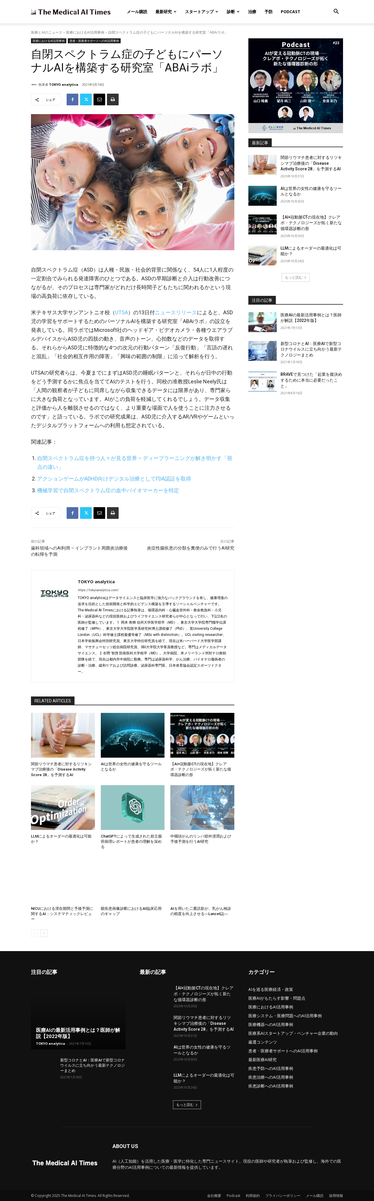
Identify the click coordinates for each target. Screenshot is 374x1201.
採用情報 (336, 1195)
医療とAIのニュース (46, 32)
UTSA (121, 312)
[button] (336, 12)
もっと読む (296, 277)
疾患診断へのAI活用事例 (270, 1086)
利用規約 (253, 1195)
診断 (233, 11)
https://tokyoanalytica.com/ (98, 590)
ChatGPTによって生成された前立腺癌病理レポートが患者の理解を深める (131, 841)
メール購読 (137, 11)
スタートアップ (201, 11)
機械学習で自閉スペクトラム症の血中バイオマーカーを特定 (108, 490)
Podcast (290, 11)
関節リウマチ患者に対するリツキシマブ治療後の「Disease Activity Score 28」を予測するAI (61, 769)
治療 (252, 11)
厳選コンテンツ (262, 1042)
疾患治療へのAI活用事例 (270, 1077)
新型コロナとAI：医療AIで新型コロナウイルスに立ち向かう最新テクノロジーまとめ (311, 349)
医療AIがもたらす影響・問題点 (276, 998)
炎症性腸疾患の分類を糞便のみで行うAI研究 (190, 548)
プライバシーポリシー (282, 1195)
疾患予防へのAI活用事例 (270, 1068)
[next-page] (44, 933)
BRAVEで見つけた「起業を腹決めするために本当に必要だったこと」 (311, 380)
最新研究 (165, 11)
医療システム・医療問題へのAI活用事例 (285, 1015)
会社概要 (214, 1195)
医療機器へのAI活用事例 (270, 1024)
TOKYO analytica (63, 84)
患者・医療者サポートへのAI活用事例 (94, 40)
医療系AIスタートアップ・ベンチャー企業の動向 (293, 1033)
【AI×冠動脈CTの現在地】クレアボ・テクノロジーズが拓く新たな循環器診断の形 (200, 769)
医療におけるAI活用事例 (85, 32)
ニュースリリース (176, 312)
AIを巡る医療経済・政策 (270, 989)
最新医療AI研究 (262, 1059)
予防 (268, 11)
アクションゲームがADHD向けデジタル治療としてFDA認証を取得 (114, 479)
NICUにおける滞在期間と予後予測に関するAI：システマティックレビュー (62, 913)
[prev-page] (34, 933)
